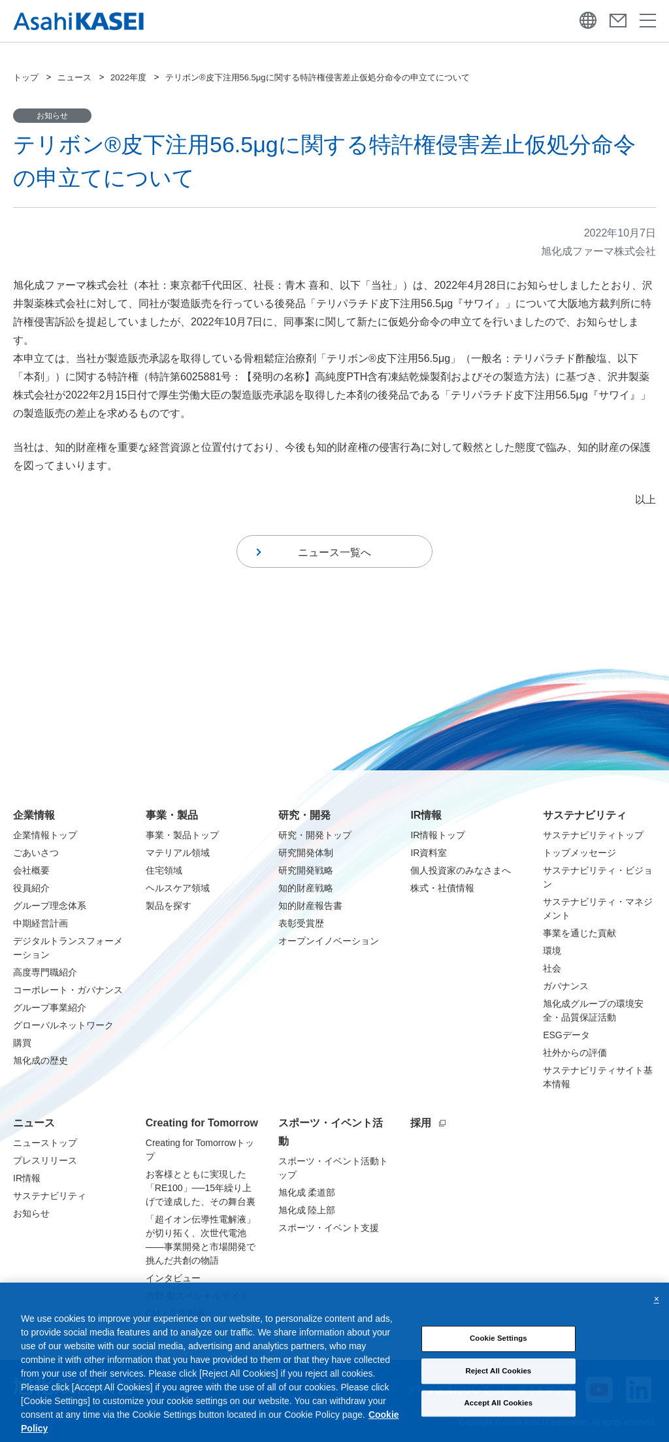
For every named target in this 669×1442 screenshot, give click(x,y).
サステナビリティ (585, 815)
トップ (26, 77)
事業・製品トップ (182, 835)
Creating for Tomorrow (202, 1122)
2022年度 (128, 77)
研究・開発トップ (314, 835)
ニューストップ (45, 1143)
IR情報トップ (437, 835)
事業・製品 (172, 815)
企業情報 (34, 815)
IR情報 (426, 815)
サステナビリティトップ (593, 835)
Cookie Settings (498, 1397)
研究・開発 (304, 815)
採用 (428, 1122)
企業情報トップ (45, 835)
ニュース (74, 77)
